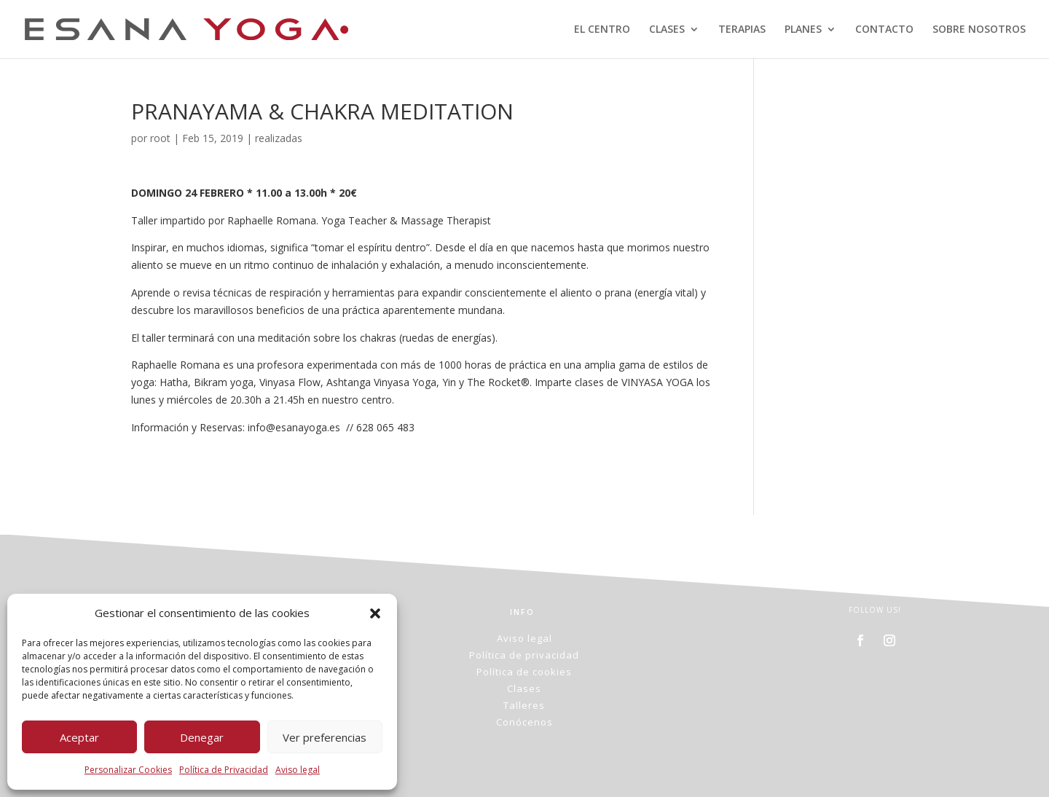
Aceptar (79, 737)
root (160, 138)
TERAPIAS (742, 30)
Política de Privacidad (223, 769)
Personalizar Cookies (128, 769)
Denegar (202, 737)
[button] (375, 613)
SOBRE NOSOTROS (979, 30)
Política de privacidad (524, 654)
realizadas (278, 138)
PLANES (803, 30)
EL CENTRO (602, 30)
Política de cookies (524, 671)
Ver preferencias (324, 737)
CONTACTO (884, 30)
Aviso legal (297, 769)
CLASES (667, 30)
